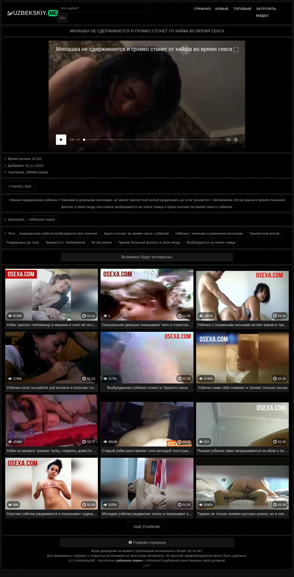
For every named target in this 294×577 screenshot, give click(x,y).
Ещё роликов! (147, 527)
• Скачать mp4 (19, 186)
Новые (222, 9)
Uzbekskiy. (35, 13)
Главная (202, 9)
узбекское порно (129, 560)
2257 (147, 565)
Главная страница (147, 542)
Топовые (243, 9)
